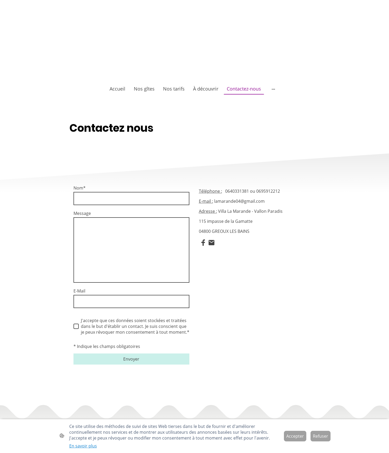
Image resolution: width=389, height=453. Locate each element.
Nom (79, 188)
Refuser (320, 436)
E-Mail (79, 291)
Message (82, 213)
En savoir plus (83, 446)
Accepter (295, 436)
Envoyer (131, 359)
